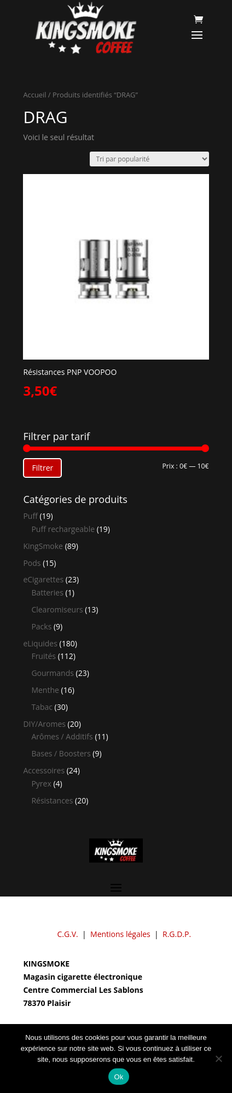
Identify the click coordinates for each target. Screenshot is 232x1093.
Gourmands (52, 673)
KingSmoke (43, 546)
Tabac (42, 707)
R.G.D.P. (177, 934)
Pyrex (41, 783)
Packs (41, 626)
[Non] (218, 1058)
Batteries (47, 592)
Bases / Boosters (60, 753)
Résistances (52, 800)
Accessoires (44, 770)
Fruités (43, 656)
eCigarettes (43, 579)
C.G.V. (67, 934)
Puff (30, 516)
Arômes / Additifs (61, 736)
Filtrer (42, 467)
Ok (118, 1077)
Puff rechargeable (63, 529)
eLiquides (40, 643)
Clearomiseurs (57, 609)
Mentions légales (120, 934)
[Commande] (149, 159)
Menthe (45, 690)
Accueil (34, 95)
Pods (31, 563)
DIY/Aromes (44, 724)
